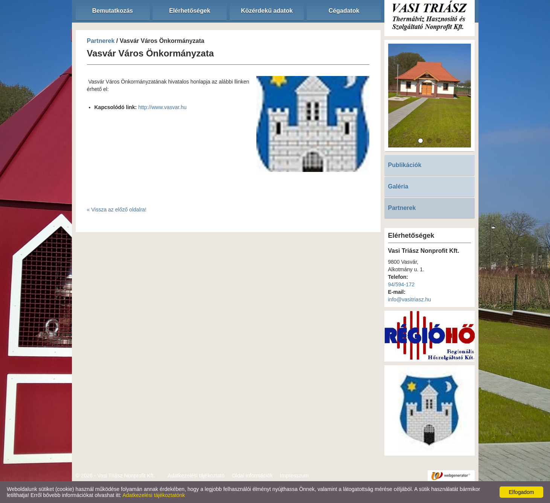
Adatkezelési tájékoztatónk (153, 495)
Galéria (398, 186)
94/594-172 (401, 284)
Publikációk (405, 165)
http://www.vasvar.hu (162, 107)
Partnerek (101, 41)
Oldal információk (252, 476)
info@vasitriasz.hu (409, 299)
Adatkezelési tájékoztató (196, 476)
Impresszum (294, 476)
